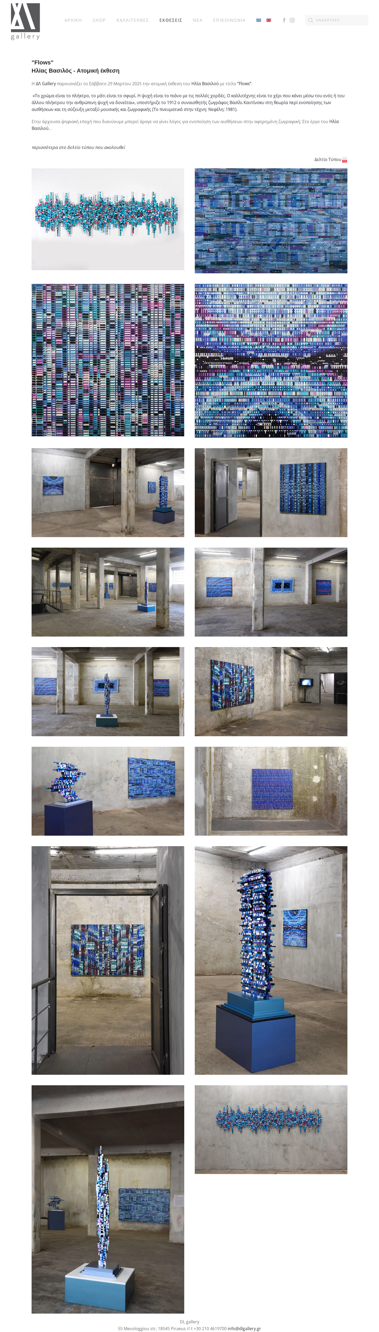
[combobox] (336, 20)
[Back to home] (25, 20)
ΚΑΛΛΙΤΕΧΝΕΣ (133, 20)
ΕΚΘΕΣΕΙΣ (170, 20)
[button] (108, 220)
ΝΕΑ (198, 20)
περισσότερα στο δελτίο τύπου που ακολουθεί (78, 147)
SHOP (99, 20)
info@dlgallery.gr (244, 1328)
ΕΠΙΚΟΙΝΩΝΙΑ (229, 20)
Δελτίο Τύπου (331, 159)
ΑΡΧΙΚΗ (73, 20)
